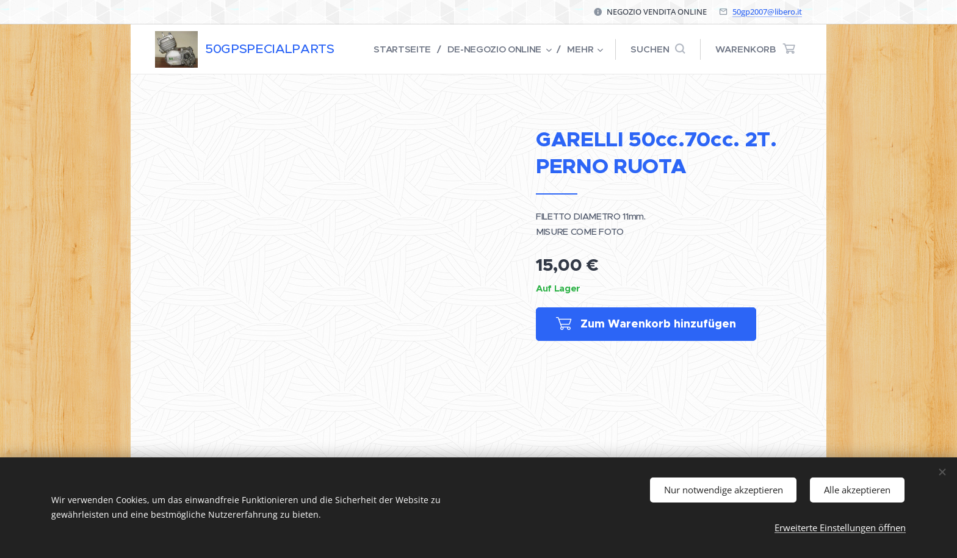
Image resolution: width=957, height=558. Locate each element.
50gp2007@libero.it (767, 11)
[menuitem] (401, 49)
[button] (657, 49)
